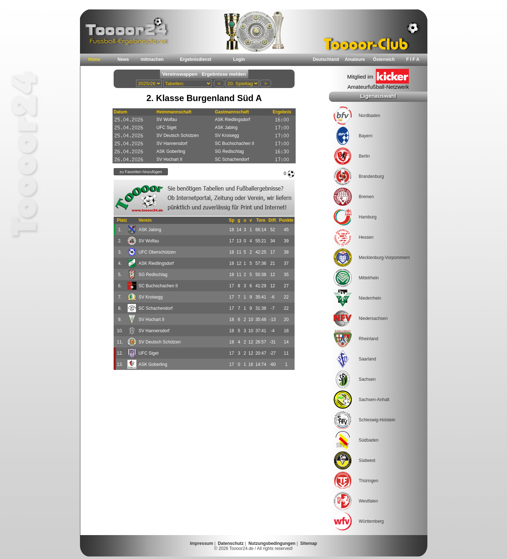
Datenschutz (231, 543)
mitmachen (152, 59)
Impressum (201, 543)
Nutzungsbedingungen (271, 543)
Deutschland (326, 59)
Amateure (355, 59)
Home (94, 59)
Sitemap (308, 543)
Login (239, 59)
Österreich (383, 59)
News (123, 59)
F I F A (412, 59)
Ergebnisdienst (195, 59)
